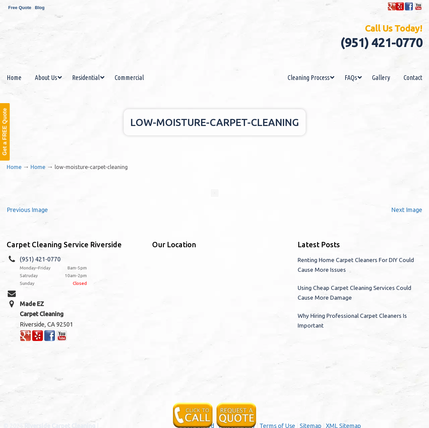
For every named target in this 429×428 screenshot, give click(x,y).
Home (14, 167)
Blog (40, 7)
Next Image (406, 209)
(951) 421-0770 (381, 42)
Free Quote (20, 7)
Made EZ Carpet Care (214, 48)
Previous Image (27, 209)
